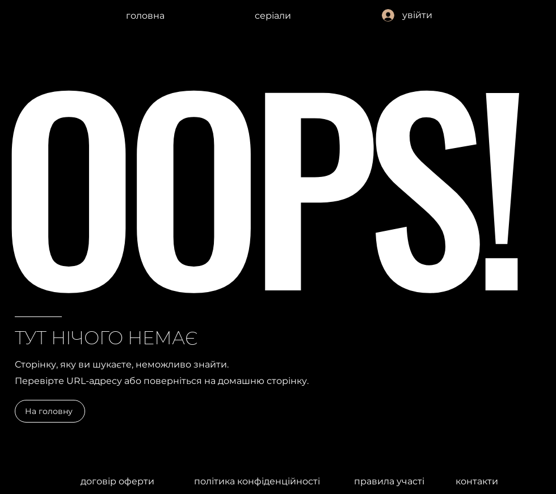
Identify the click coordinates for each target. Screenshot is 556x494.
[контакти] (476, 481)
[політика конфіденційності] (257, 481)
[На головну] (50, 411)
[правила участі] (389, 481)
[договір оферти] (117, 481)
